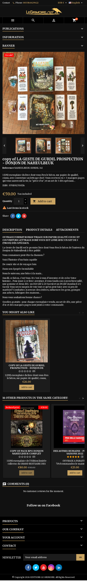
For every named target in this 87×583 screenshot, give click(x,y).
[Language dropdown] (76, 3)
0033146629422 (30, 2)
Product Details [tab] (39, 229)
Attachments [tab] (67, 229)
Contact (6, 2)
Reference (8, 168)
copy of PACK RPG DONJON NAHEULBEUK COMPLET (26, 452)
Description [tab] (12, 229)
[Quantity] (19, 201)
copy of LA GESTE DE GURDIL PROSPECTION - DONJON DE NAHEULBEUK (27, 368)
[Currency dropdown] (62, 3)
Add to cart (42, 201)
